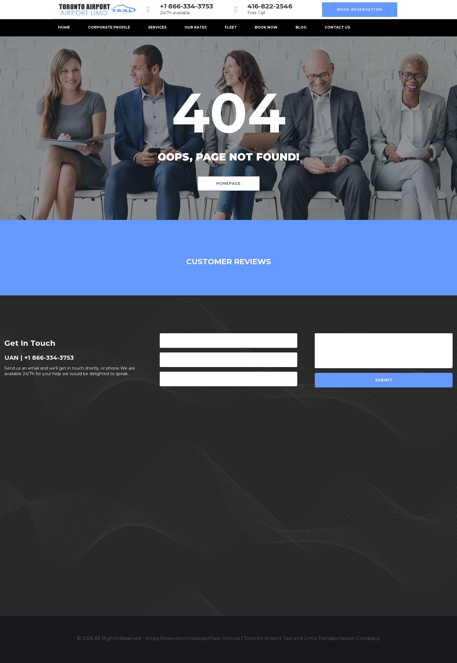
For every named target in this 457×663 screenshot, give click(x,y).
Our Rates (195, 27)
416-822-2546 (269, 6)
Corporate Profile (109, 27)
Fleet (231, 27)
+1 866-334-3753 (186, 6)
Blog (301, 27)
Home (64, 27)
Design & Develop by (228, 645)
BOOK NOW (266, 27)
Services (157, 27)
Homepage (228, 183)
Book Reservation (359, 9)
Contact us (337, 27)
